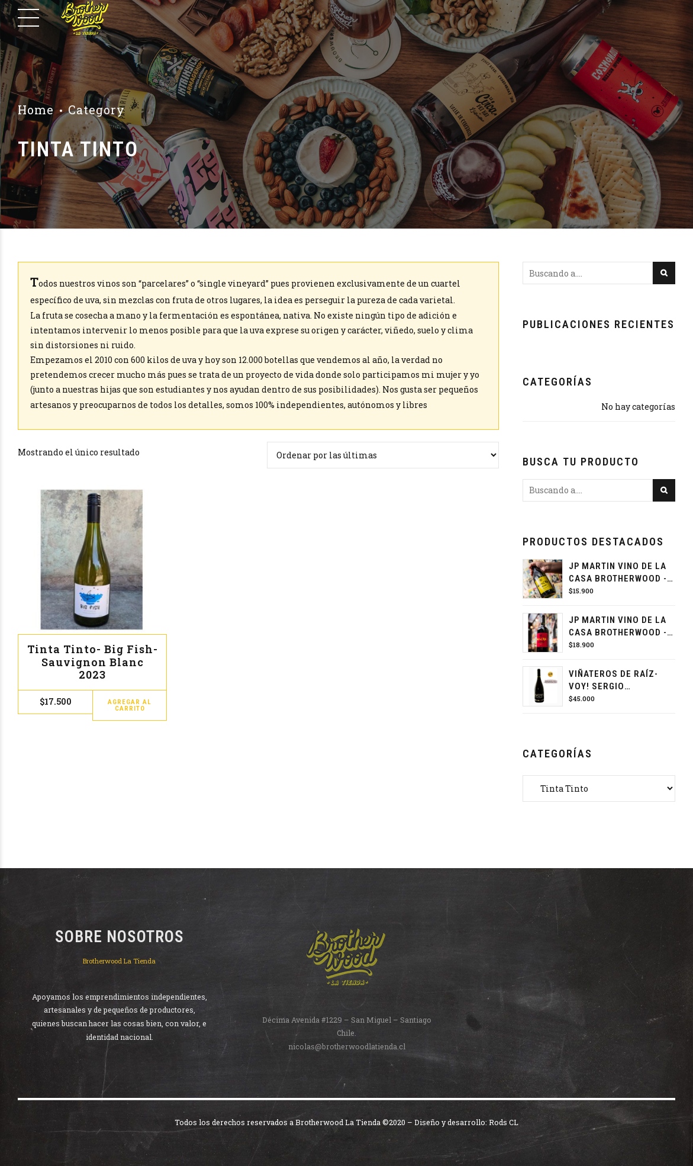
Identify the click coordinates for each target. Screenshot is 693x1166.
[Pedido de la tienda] (383, 455)
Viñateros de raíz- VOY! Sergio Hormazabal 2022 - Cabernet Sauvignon (618, 681)
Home (36, 109)
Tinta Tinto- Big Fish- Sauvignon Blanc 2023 (92, 662)
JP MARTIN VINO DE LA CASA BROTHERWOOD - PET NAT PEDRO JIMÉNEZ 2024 (618, 573)
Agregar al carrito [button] (130, 705)
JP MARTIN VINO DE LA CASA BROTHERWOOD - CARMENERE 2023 (618, 627)
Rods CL (503, 1122)
